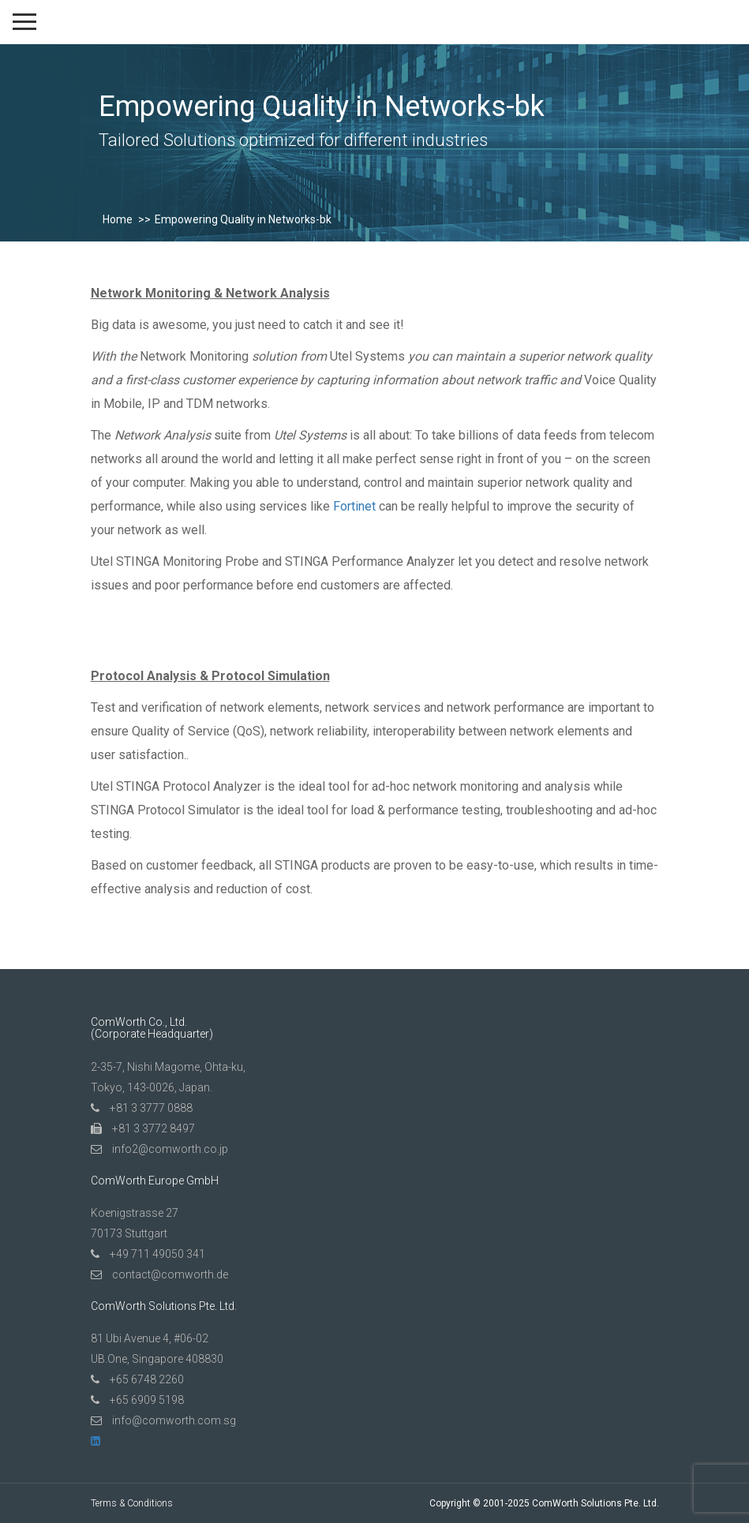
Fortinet (354, 506)
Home (118, 219)
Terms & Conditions (132, 1503)
